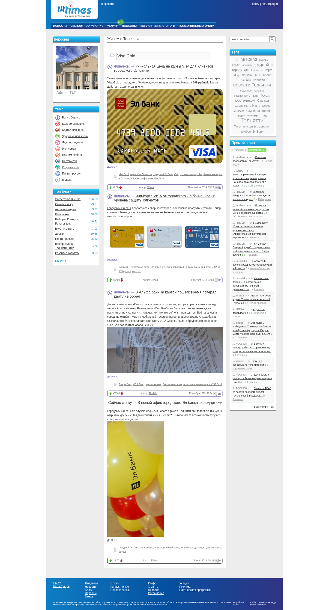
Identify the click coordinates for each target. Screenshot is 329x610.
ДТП (246, 70)
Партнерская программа (195, 590)
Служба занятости (258, 111)
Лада (237, 75)
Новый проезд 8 (188, 547)
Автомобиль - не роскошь (248, 216)
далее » (112, 166)
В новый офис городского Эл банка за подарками (180, 403)
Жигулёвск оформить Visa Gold (147, 178)
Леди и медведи (72, 142)
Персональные (120, 590)
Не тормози (69, 161)
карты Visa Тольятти (141, 174)
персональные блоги (196, 25)
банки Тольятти (202, 267)
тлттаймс (252, 116)
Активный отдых (65, 209)
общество (246, 90)
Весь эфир (260, 406)
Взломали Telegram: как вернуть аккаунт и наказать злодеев (251, 195)
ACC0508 (241, 343)
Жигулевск (257, 70)
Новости (90, 586)
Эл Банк (258, 131)
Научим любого (72, 155)
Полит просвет (71, 173)
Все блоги (60, 261)
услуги (112, 25)
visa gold (136, 271)
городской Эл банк (163, 174)
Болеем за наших (73, 123)
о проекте (107, 4)
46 (219, 393)
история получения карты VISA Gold (202, 384)
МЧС (258, 75)
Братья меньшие (73, 130)
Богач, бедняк (71, 117)
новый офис (172, 547)
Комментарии (256, 149)
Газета (89, 596)
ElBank (150, 187)
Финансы (122, 66)
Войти (57, 583)
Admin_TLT (66, 93)
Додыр (59, 233)
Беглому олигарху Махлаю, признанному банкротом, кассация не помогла (252, 347)
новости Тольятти (252, 84)
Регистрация (61, 586)
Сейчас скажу (64, 204)
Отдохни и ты (70, 167)
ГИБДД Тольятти (242, 65)
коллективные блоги (157, 25)
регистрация (270, 4)
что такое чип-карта (161, 267)
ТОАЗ (263, 116)
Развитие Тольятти (67, 253)
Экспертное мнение (68, 199)
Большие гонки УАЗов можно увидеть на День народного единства (251, 209)
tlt (237, 60)
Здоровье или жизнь (75, 136)
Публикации (239, 149)
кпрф (268, 70)
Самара (263, 100)
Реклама (184, 586)
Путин (255, 95)
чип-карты (124, 267)
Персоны (90, 593)
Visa (176, 174)
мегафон (247, 75)
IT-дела (67, 179)
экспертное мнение (86, 25)
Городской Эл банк (119, 208)
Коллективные (120, 586)
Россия (265, 95)
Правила (153, 590)
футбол (246, 131)
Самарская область (247, 105)
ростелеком (245, 100)
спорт (241, 116)
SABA (239, 170)
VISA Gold (138, 384)
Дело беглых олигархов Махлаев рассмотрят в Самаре (252, 378)
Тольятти (252, 120)
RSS (271, 406)
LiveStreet (261, 605)
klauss (239, 322)
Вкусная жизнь (64, 228)
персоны (129, 25)
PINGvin (153, 393)
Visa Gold (124, 174)
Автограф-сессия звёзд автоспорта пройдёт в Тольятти (252, 265)
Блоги (89, 590)
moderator (242, 157)
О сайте (153, 586)
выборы (263, 60)
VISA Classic (146, 547)
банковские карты (172, 384)
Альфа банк (125, 384)
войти (256, 4)
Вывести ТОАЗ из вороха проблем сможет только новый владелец (252, 392)
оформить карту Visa (191, 174)
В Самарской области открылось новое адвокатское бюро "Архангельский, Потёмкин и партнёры (250, 230)
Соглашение (156, 593)
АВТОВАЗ (249, 60)
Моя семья (69, 148)
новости (60, 25)
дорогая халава (153, 384)
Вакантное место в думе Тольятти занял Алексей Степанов (252, 299)
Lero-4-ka (241, 261)
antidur (240, 295)
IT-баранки (62, 214)
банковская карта (140, 267)
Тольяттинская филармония (252, 126)
